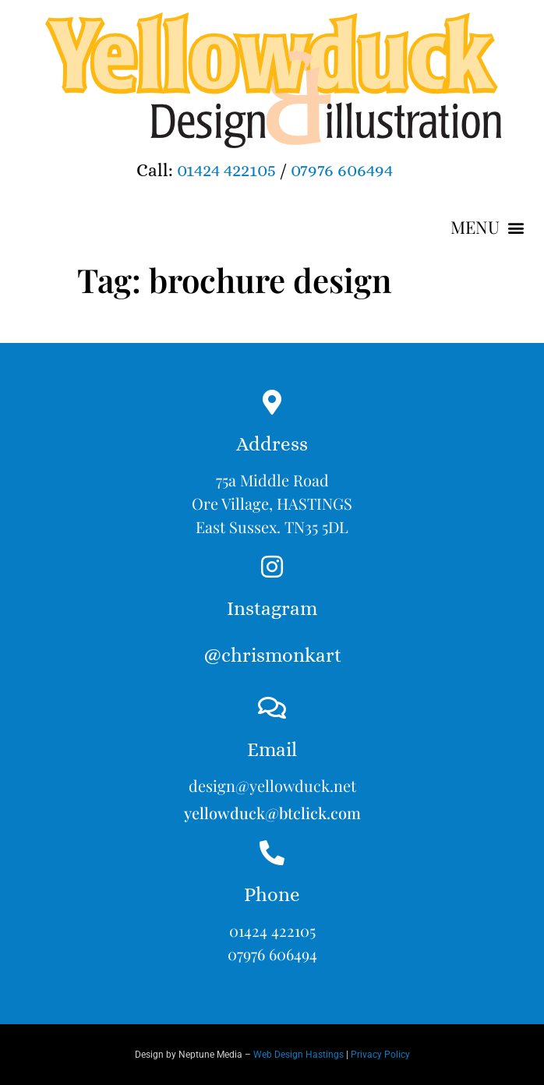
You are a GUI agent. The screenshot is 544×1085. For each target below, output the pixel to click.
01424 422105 (226, 170)
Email (272, 749)
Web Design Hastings (298, 1054)
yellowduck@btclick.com (272, 812)
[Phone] (272, 852)
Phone (272, 894)
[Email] (272, 707)
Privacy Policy (380, 1054)
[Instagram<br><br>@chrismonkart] (272, 566)
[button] (487, 227)
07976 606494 (342, 170)
